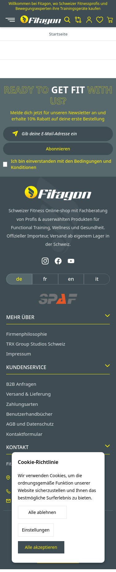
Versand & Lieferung (28, 394)
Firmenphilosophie (26, 334)
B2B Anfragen (21, 384)
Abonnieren (58, 149)
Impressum (18, 354)
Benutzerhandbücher (29, 414)
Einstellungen (35, 530)
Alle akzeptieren (41, 547)
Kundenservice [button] (58, 367)
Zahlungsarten (22, 404)
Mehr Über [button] (58, 317)
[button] (67, 20)
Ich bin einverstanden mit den (61, 164)
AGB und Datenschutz (30, 424)
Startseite (58, 34)
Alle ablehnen (42, 512)
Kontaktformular (24, 434)
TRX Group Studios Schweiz (35, 344)
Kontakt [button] (58, 447)
